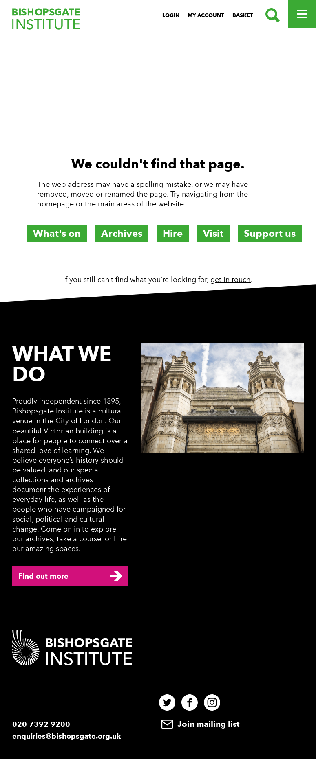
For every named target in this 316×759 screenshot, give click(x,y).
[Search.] (270, 15)
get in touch (230, 279)
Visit (213, 233)
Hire (173, 233)
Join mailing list (199, 724)
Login (170, 15)
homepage (55, 203)
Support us (270, 233)
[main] (158, 163)
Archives (121, 233)
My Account (206, 15)
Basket (242, 15)
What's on (57, 233)
